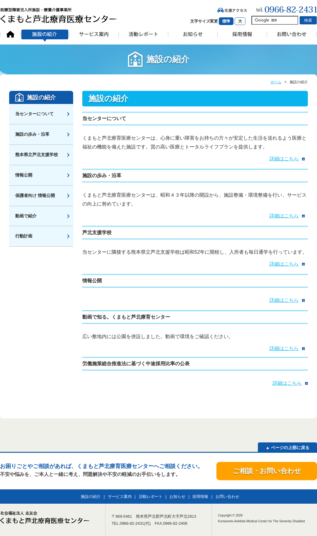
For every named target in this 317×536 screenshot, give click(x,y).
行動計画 (23, 236)
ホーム (275, 82)
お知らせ (177, 496)
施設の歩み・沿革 (32, 134)
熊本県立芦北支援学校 (36, 154)
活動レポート (150, 496)
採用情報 (200, 496)
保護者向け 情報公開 (35, 195)
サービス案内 (120, 496)
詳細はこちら (284, 158)
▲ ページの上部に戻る (287, 447)
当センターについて (34, 113)
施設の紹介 (41, 97)
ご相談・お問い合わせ (267, 471)
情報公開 (23, 175)
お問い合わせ (227, 496)
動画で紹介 (26, 215)
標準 (226, 21)
